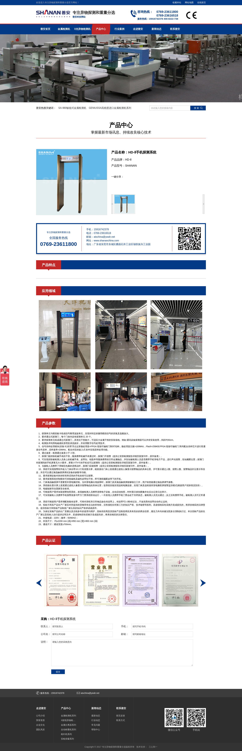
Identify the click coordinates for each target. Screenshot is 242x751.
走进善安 (138, 29)
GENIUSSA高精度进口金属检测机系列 (110, 108)
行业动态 (95, 720)
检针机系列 (66, 734)
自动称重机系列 (68, 729)
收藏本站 (177, 2)
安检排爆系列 (67, 739)
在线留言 (201, 2)
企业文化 (40, 725)
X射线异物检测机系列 (68, 720)
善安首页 (45, 29)
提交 (58, 671)
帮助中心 (95, 729)
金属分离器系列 (68, 725)
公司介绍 (40, 715)
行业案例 (119, 29)
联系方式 (120, 720)
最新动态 (95, 715)
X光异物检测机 (82, 29)
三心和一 (153, 747)
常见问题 (95, 725)
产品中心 (101, 29)
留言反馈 (120, 715)
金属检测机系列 (68, 715)
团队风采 (40, 729)
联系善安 (175, 29)
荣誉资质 (40, 720)
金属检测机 (64, 29)
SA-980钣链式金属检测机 (72, 108)
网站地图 (189, 2)
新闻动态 (156, 29)
